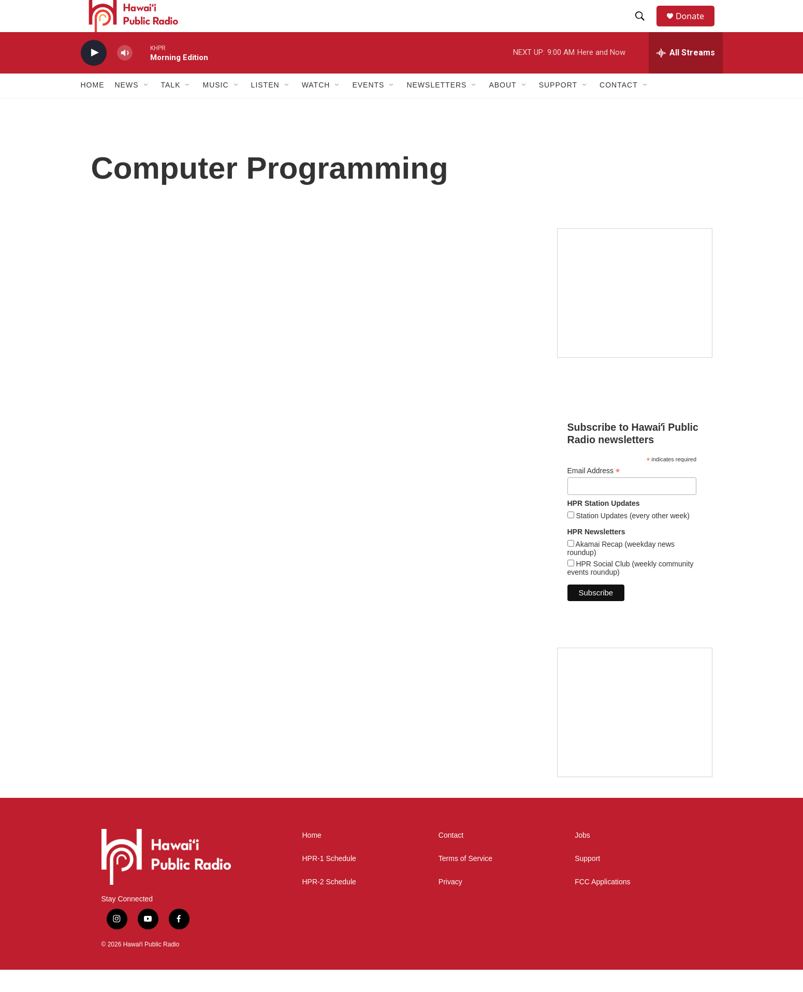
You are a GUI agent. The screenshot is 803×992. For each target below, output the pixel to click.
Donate (696, 27)
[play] (93, 75)
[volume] (125, 75)
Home (93, 108)
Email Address (593, 493)
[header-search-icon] (644, 27)
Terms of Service (465, 881)
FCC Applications (602, 905)
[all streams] (686, 75)
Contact (451, 858)
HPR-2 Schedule (329, 905)
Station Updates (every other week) (632, 538)
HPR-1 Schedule (329, 881)
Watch (316, 108)
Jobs (582, 858)
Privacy (450, 905)
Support (587, 881)
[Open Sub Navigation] (146, 108)
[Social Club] (635, 734)
